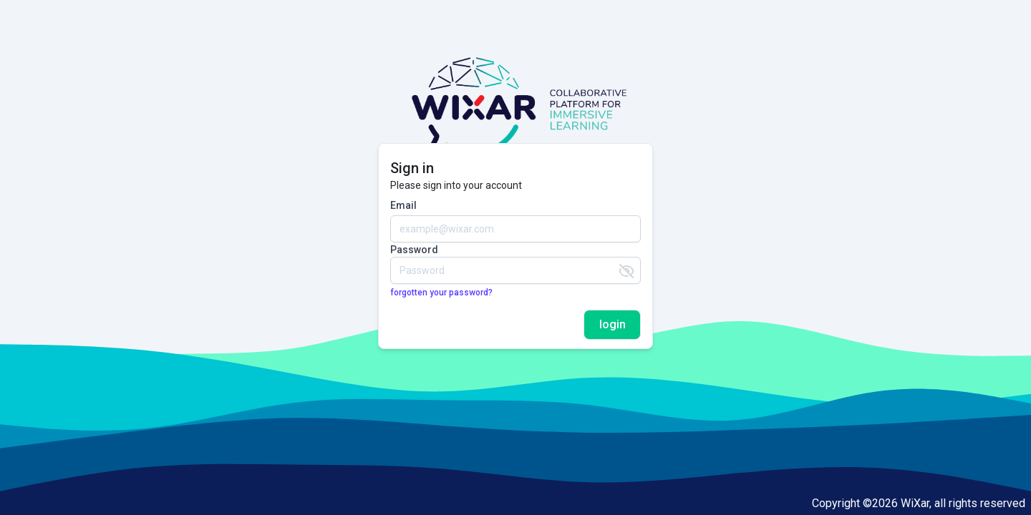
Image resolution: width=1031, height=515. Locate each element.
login (612, 324)
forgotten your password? (441, 293)
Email (403, 205)
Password (414, 249)
